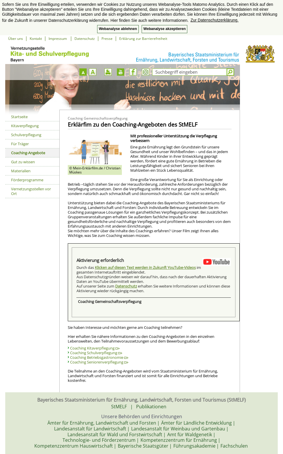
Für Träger (20, 143)
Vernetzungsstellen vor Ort (31, 191)
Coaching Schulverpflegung (96, 352)
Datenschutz (84, 38)
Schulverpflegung (26, 134)
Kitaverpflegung (25, 125)
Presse (107, 38)
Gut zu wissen (23, 161)
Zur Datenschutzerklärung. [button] (214, 20)
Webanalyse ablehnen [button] (118, 29)
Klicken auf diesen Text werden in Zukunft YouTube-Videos (145, 267)
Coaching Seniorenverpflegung (99, 362)
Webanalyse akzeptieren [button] (164, 29)
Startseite (19, 116)
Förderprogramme (27, 179)
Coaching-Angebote (28, 152)
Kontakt (36, 38)
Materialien (21, 170)
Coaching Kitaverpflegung (95, 348)
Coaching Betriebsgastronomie (99, 357)
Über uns (15, 38)
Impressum (58, 38)
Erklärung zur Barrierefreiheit (143, 38)
